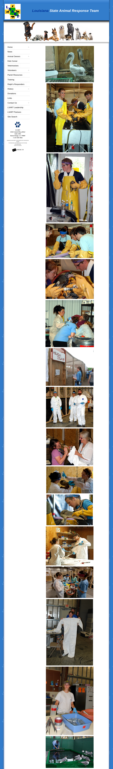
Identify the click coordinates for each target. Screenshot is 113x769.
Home (10, 47)
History (10, 89)
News (10, 52)
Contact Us (12, 103)
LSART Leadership (15, 107)
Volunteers (12, 70)
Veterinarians (13, 66)
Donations (12, 93)
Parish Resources (15, 75)
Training (11, 80)
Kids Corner (12, 61)
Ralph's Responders (16, 84)
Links (10, 98)
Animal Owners (14, 56)
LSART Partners (14, 112)
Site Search (12, 117)
